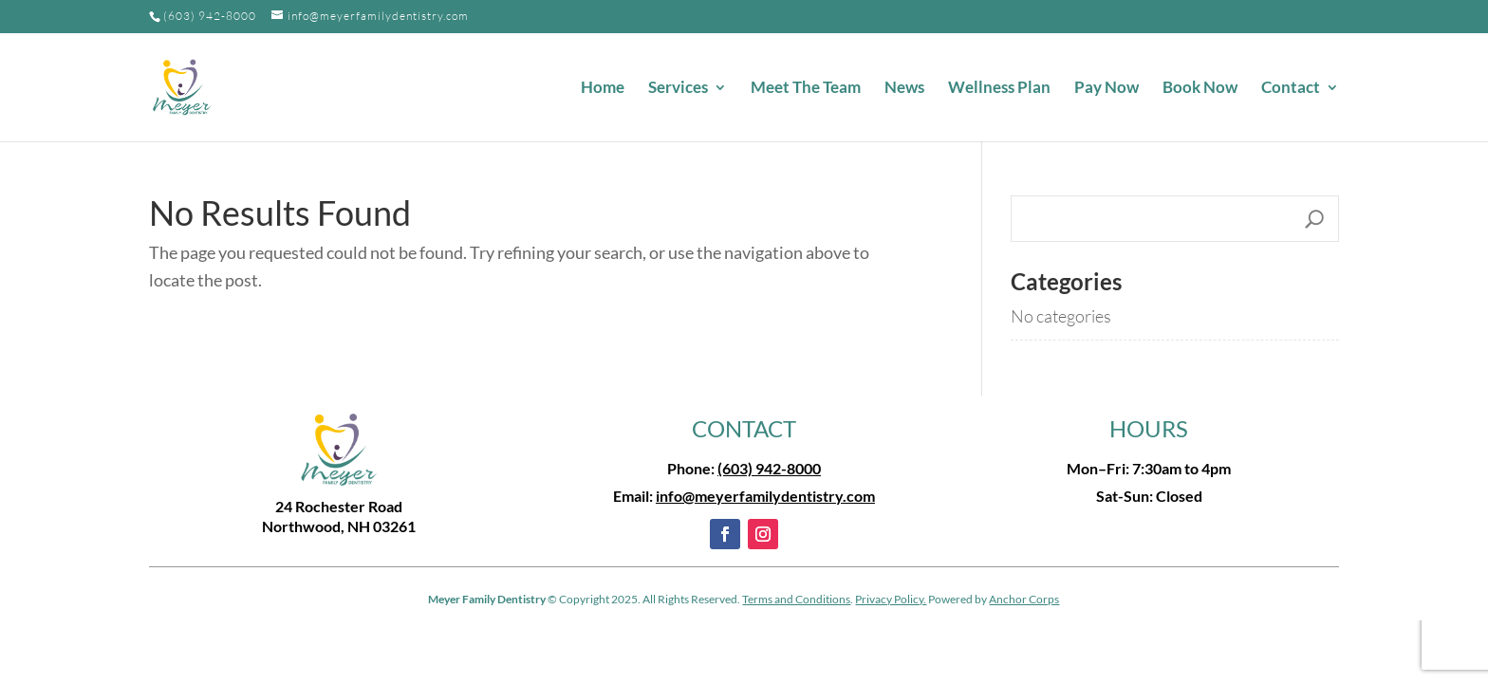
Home (602, 89)
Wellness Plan (999, 89)
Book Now (1199, 89)
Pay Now (1106, 89)
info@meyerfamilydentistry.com (765, 496)
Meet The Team (806, 89)
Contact (1290, 89)
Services (678, 89)
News (904, 89)
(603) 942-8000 (209, 16)
